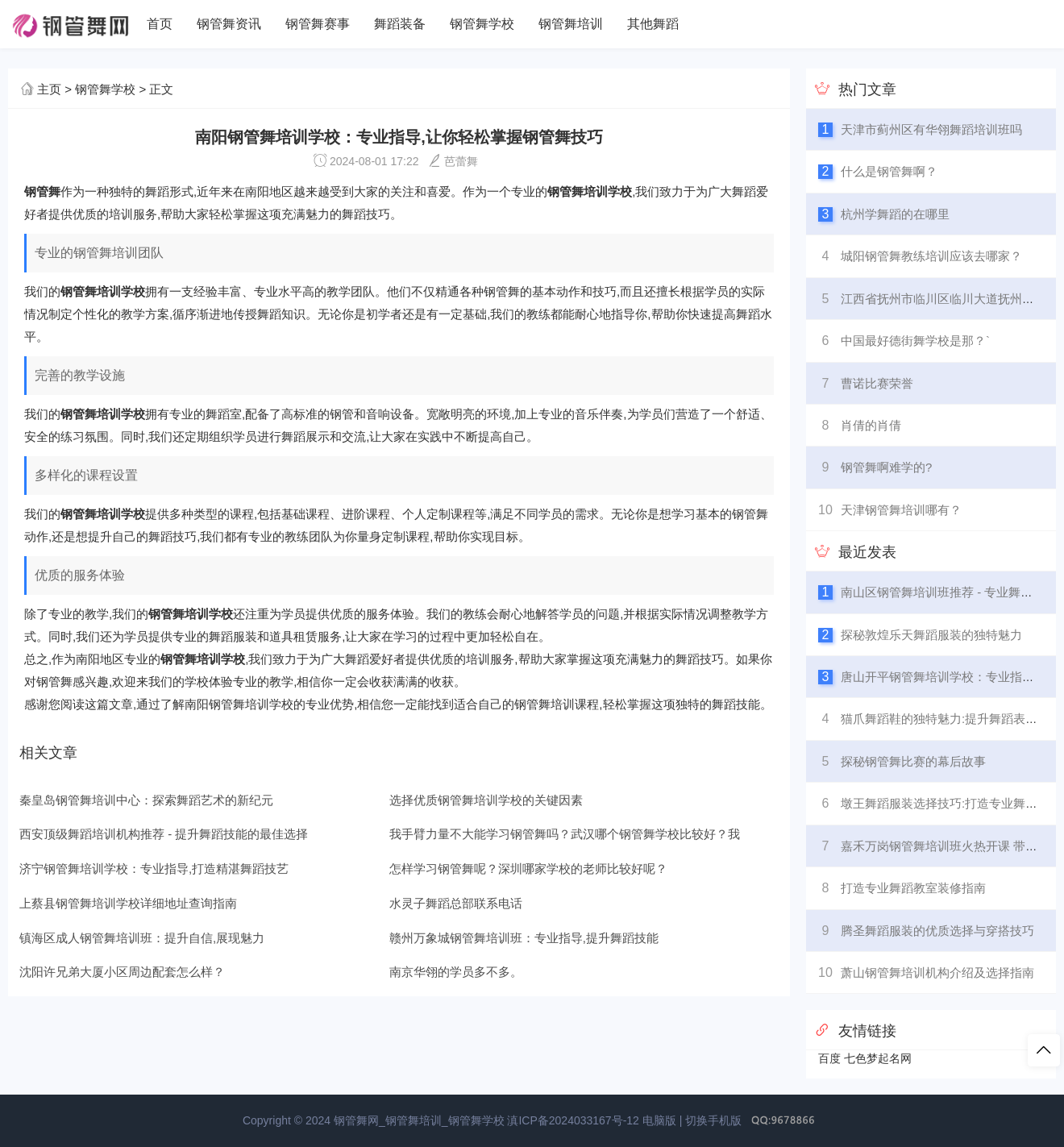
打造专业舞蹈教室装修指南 (913, 888)
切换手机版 (713, 1120)
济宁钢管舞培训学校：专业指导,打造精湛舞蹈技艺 (154, 868)
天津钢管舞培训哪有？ (901, 510)
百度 (829, 1058)
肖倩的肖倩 (871, 425)
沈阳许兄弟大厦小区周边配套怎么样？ (122, 972)
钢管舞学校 (482, 24)
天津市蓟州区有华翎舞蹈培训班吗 (931, 129)
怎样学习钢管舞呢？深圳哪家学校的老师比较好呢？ (528, 868)
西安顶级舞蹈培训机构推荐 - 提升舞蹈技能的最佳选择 (163, 834)
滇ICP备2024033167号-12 (572, 1120)
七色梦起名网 (878, 1058)
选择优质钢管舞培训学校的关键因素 (486, 800)
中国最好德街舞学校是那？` (915, 340)
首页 (159, 24)
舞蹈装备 (400, 24)
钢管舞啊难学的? (886, 467)
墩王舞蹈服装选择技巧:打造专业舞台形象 (951, 803)
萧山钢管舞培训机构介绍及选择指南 (937, 972)
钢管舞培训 (570, 24)
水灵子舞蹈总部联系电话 (455, 903)
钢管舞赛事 (317, 24)
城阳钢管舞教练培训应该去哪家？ (931, 256)
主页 (49, 89)
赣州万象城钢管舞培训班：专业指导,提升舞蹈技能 (524, 938)
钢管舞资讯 (229, 24)
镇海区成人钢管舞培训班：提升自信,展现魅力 (141, 938)
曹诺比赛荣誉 (877, 383)
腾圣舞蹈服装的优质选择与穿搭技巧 (937, 930)
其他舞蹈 (653, 24)
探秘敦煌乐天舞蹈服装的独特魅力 (931, 635)
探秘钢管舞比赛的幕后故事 (913, 761)
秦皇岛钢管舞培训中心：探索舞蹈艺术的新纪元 (146, 800)
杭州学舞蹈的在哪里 (895, 214)
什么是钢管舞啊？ (889, 171)
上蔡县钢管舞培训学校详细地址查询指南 (128, 903)
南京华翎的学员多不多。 (455, 972)
